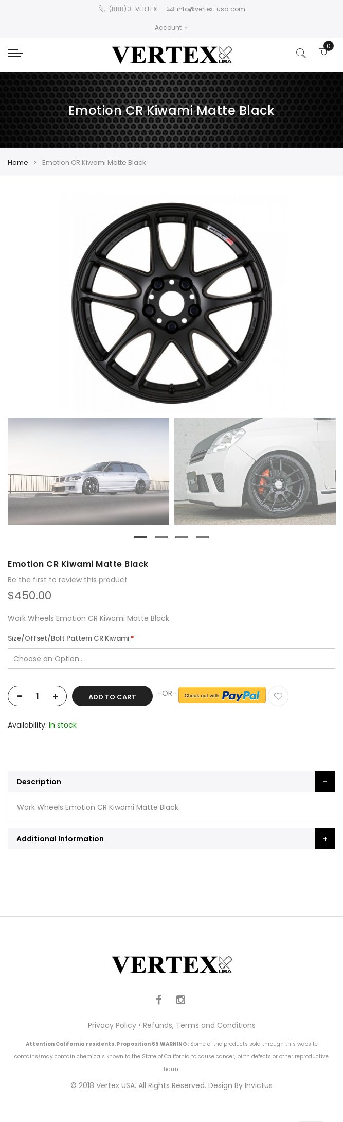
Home (18, 162)
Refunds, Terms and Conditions (199, 1025)
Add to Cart (112, 697)
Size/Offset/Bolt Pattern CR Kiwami (68, 638)
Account (171, 27)
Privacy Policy (112, 1025)
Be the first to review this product (68, 580)
